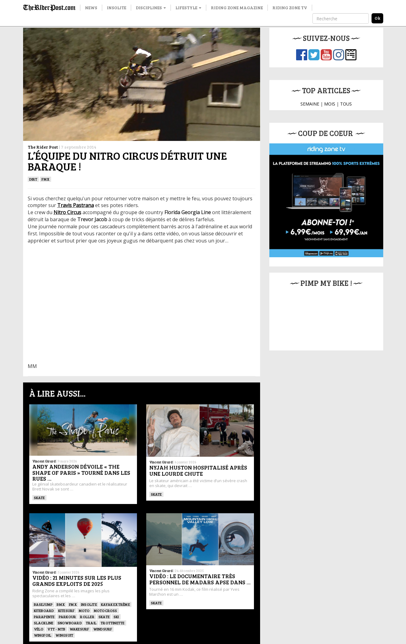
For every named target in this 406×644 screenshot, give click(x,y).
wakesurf (79, 628)
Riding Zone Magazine (237, 7)
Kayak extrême (115, 604)
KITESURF (66, 610)
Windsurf (102, 628)
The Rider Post (43, 147)
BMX (61, 604)
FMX (46, 179)
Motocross (105, 610)
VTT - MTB (56, 628)
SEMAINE (309, 104)
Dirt (33, 179)
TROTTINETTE (113, 622)
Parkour (67, 616)
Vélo (39, 628)
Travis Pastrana (75, 205)
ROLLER (87, 616)
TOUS (346, 104)
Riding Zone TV (289, 7)
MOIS (329, 104)
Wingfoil (43, 635)
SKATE (39, 497)
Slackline (44, 622)
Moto (84, 610)
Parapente (44, 616)
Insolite (116, 7)
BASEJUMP (43, 604)
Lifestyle (188, 7)
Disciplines (151, 7)
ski (116, 616)
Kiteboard (44, 610)
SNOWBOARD (70, 622)
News (91, 7)
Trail (91, 622)
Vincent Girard (44, 461)
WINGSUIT (64, 635)
